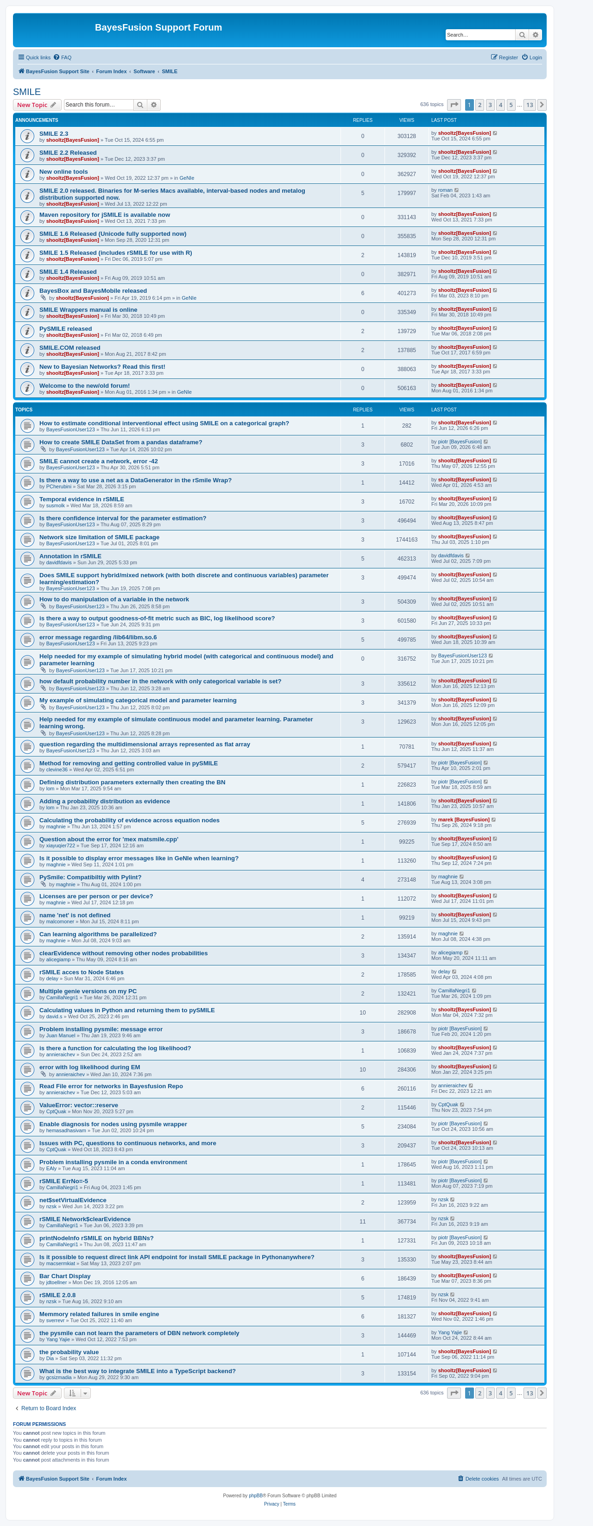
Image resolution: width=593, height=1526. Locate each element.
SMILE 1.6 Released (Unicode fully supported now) (112, 233)
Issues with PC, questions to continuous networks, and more (127, 1143)
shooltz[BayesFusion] (72, 140)
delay (52, 978)
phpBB (256, 1495)
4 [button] (500, 105)
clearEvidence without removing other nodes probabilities (123, 953)
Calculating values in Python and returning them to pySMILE (127, 1010)
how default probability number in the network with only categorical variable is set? (160, 681)
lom (50, 788)
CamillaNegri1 (62, 997)
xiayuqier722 (60, 845)
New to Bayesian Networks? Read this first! (102, 366)
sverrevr (55, 1320)
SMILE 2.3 (53, 133)
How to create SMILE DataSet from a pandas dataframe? (120, 442)
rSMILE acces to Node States (81, 972)
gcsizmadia (59, 1377)
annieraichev (60, 1054)
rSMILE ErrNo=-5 (63, 1181)
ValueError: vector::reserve (78, 1105)
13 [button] (529, 105)
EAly (51, 1168)
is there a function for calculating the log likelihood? (115, 1048)
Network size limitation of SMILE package (99, 537)
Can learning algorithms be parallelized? (98, 934)
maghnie (56, 826)
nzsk (51, 1206)
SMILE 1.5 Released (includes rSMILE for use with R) (115, 252)
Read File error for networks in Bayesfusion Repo (111, 1086)
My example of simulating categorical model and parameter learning (138, 700)
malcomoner (60, 921)
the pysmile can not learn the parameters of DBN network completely (139, 1333)
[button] (454, 104)
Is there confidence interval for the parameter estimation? (123, 518)
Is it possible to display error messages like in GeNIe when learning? (139, 858)
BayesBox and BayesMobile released (93, 290)
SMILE (27, 92)
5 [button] (511, 105)
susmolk (55, 505)
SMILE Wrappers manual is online (88, 309)
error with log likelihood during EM (89, 1067)
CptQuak (56, 1111)
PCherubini (58, 486)
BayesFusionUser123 (70, 429)
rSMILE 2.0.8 (57, 1295)
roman (445, 190)
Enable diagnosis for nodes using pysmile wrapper (113, 1124)
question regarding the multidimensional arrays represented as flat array (144, 744)
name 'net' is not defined (75, 915)
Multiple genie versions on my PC (88, 991)
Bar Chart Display (65, 1276)
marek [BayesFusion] (464, 819)
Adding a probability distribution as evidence (104, 801)
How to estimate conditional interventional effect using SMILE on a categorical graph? (164, 423)
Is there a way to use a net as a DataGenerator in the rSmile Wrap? (135, 480)
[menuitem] (62, 57)
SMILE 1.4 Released (68, 271)
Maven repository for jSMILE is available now (104, 214)
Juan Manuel (61, 1035)
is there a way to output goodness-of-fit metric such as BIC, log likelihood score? (157, 618)
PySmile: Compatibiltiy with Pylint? (90, 877)
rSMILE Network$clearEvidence (85, 1219)
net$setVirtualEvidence (73, 1200)
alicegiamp (58, 959)
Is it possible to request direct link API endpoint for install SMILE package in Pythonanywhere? (177, 1257)
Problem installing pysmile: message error (101, 1029)
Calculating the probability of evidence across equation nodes (129, 820)
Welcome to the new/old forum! (84, 385)
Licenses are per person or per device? (96, 896)
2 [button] (479, 105)
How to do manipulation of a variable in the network (114, 599)
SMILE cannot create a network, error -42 (98, 461)
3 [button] (490, 105)
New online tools (63, 171)
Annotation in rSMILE (70, 556)
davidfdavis (59, 562)
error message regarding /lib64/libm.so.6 (98, 637)
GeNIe (186, 178)
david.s (54, 1016)
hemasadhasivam (66, 1130)
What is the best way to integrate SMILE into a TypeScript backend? (137, 1371)
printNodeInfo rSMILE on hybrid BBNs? (96, 1238)
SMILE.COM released (70, 347)
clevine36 (57, 769)
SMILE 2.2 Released (68, 152)
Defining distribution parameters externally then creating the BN (132, 782)
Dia (50, 1358)
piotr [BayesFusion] (460, 441)
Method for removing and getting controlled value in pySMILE (128, 763)
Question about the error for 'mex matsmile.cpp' (108, 839)
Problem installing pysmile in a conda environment (113, 1162)
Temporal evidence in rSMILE (81, 499)
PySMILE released (65, 328)
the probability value (69, 1352)
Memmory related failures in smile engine (99, 1314)
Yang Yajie (58, 1339)
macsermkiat (60, 1263)
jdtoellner (56, 1282)
